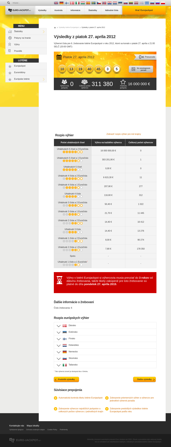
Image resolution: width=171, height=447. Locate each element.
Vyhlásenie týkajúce (16, 430)
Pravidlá (18, 51)
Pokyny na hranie (22, 38)
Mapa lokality (33, 426)
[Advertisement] (105, 113)
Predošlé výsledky (66, 379)
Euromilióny (19, 72)
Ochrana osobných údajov (35, 430)
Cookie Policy (52, 430)
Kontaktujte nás (16, 426)
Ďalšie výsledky (144, 379)
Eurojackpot (20, 66)
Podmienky (64, 430)
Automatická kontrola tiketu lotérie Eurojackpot (80, 398)
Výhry (17, 44)
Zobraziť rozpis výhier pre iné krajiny (123, 134)
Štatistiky (18, 31)
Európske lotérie (22, 79)
